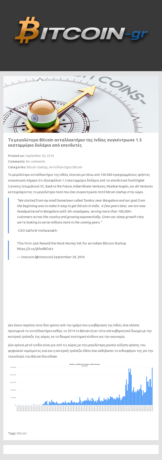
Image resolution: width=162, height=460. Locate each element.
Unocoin (75, 175)
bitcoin (22, 433)
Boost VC (37, 186)
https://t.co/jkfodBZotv (35, 249)
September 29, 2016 (69, 257)
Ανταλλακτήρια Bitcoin (65, 167)
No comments (35, 161)
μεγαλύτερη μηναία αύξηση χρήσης (113, 345)
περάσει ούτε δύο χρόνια (41, 325)
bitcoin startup (37, 167)
